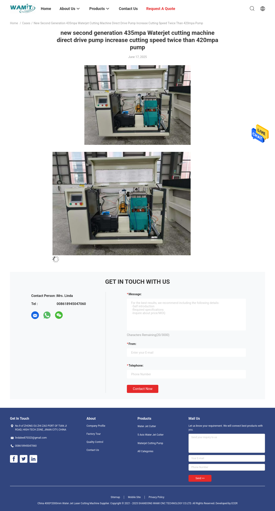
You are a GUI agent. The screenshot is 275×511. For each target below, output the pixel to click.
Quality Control (94, 441)
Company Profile (95, 425)
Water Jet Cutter (147, 426)
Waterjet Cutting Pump (150, 443)
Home (14, 23)
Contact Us (92, 450)
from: (132, 344)
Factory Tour (93, 433)
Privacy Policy (156, 497)
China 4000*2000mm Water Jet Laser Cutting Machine (68, 503)
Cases (26, 23)
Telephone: (136, 365)
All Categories (145, 451)
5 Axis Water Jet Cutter (151, 434)
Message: (135, 294)
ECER (234, 503)
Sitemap (115, 497)
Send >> (200, 478)
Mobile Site (134, 497)
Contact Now (142, 389)
